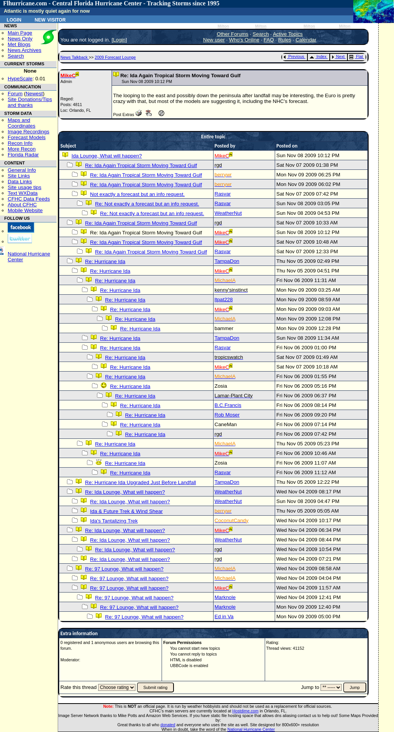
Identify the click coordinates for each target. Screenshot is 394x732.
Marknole (225, 597)
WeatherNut (228, 213)
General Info (22, 170)
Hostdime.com (245, 711)
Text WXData (23, 193)
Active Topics (288, 34)
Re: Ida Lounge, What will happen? (125, 492)
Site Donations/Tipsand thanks (30, 102)
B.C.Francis (228, 405)
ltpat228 (224, 299)
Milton (223, 26)
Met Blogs (19, 44)
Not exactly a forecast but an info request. (137, 194)
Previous (293, 56)
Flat (356, 56)
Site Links (19, 176)
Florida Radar (23, 155)
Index (318, 56)
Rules (284, 40)
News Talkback (74, 57)
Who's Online (244, 40)
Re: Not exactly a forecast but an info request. (147, 204)
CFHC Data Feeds (29, 199)
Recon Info (20, 143)
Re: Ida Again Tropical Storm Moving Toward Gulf (141, 165)
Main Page (20, 33)
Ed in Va (224, 616)
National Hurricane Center (251, 729)
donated (167, 724)
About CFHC (22, 204)
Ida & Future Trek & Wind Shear (126, 511)
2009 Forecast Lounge (115, 57)
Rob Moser (227, 415)
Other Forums (232, 34)
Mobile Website (25, 210)
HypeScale (20, 78)
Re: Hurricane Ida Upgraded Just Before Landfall (140, 482)
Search (16, 56)
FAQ (269, 40)
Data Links (20, 181)
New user (214, 40)
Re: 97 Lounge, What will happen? (124, 569)
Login (14, 19)
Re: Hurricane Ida (105, 261)
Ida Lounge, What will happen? (107, 156)
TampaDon (227, 261)
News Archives (24, 50)
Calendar (306, 40)
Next (338, 56)
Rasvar (223, 194)
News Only (20, 38)
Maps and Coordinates (21, 123)
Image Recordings (28, 131)
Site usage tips (24, 187)
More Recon (22, 149)
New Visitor (50, 19)
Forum (15, 93)
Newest (34, 93)
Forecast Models (27, 137)
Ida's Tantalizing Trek (114, 521)
